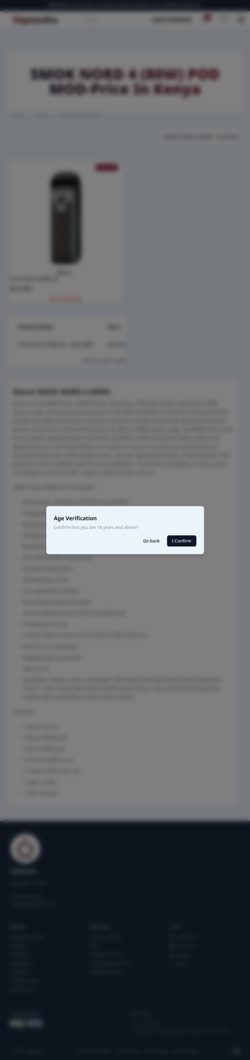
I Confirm (181, 541)
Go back (151, 541)
